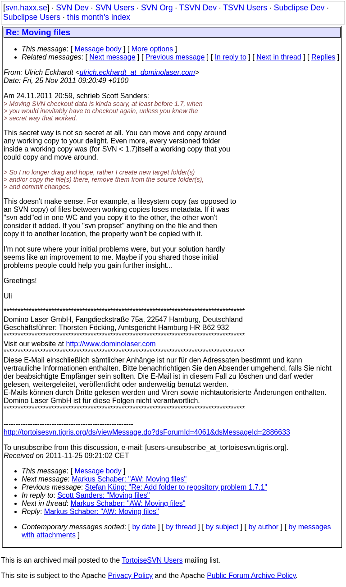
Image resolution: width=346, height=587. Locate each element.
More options (152, 49)
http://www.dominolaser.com (110, 344)
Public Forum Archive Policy (251, 575)
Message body (97, 49)
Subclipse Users (31, 17)
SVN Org (157, 7)
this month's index (98, 17)
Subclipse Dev (299, 7)
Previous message (175, 57)
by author (263, 527)
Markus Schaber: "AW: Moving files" (129, 479)
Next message (112, 57)
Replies (323, 57)
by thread (181, 527)
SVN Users (114, 7)
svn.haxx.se (26, 7)
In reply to (230, 57)
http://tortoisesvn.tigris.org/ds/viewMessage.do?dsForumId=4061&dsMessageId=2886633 (147, 432)
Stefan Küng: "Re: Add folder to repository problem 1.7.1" (176, 487)
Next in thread (278, 57)
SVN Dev (72, 7)
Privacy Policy (130, 575)
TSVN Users (245, 7)
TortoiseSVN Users (152, 560)
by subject (222, 527)
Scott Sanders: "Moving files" (103, 495)
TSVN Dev (198, 7)
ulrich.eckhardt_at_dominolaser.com (137, 72)
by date (143, 527)
